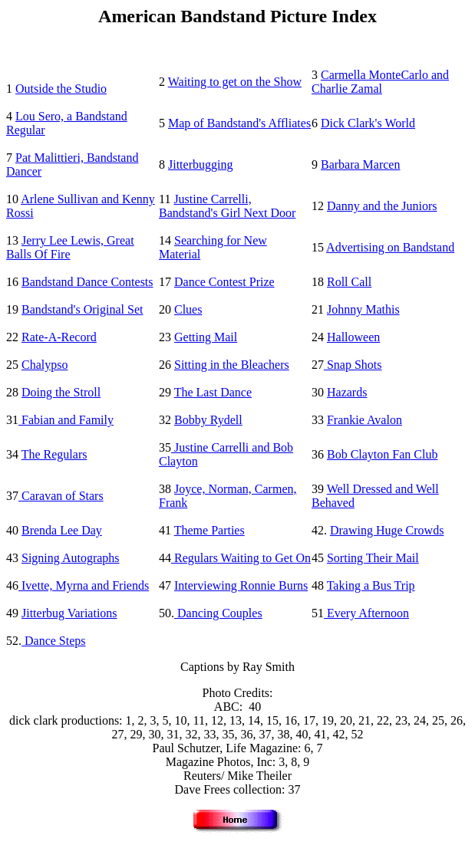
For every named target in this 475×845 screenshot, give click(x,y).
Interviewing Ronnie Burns (241, 585)
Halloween (353, 337)
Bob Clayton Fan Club (382, 454)
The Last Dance (213, 392)
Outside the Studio (61, 88)
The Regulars (54, 454)
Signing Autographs (70, 557)
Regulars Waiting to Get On (241, 557)
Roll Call (349, 281)
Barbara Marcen (361, 164)
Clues (188, 309)
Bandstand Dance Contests (87, 281)
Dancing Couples (218, 613)
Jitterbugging (200, 164)
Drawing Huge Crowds (387, 530)
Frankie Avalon (364, 419)
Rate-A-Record (59, 337)
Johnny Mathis (363, 309)
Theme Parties (209, 530)
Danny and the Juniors (382, 205)
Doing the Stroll (61, 392)
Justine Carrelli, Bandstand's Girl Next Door (227, 205)
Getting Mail (205, 337)
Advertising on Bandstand (390, 247)
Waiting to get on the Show (235, 81)
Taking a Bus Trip (371, 585)
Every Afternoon (366, 613)
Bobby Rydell (208, 419)
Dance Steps (53, 640)
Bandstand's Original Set (82, 309)
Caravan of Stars (61, 495)
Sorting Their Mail (373, 557)
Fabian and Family (66, 419)
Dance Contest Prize (224, 281)
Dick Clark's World (368, 123)
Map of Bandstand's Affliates (239, 123)
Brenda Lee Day (61, 530)
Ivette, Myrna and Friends (83, 585)
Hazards (347, 392)
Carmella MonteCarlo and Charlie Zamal (380, 81)
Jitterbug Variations (69, 613)
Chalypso (44, 364)
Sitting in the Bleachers (231, 364)
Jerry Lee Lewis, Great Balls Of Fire (70, 247)
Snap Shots (353, 364)
